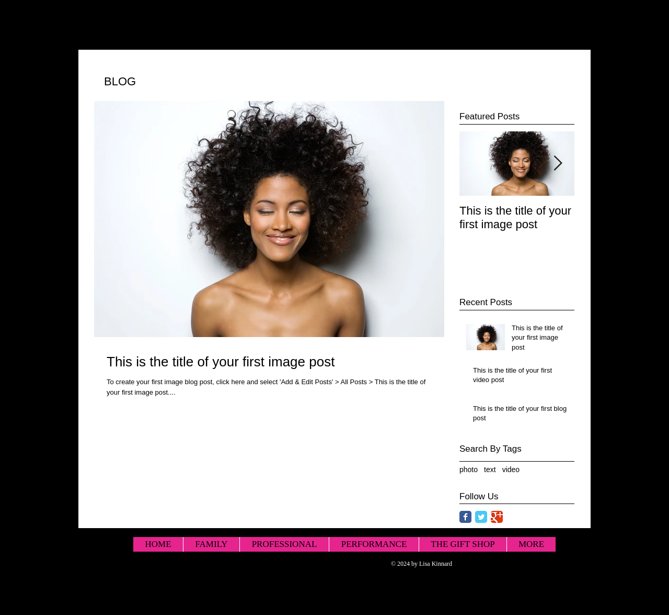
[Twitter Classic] (481, 517)
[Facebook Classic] (465, 517)
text (490, 469)
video (511, 469)
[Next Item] (557, 163)
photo (468, 469)
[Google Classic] (497, 517)
